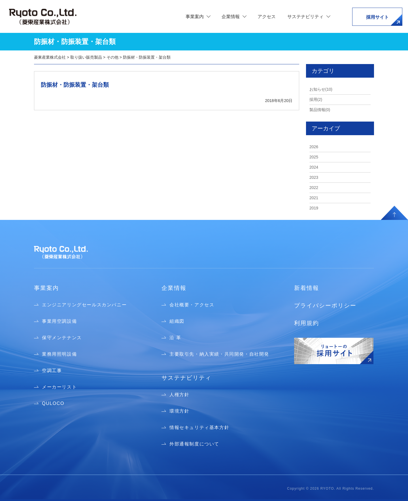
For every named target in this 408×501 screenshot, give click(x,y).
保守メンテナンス (62, 337)
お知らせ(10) (320, 89)
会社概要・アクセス (191, 304)
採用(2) (315, 99)
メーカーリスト (59, 387)
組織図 (176, 321)
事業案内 (46, 288)
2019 (313, 208)
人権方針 (179, 394)
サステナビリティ (186, 378)
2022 (313, 187)
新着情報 (306, 288)
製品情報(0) (319, 109)
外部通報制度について (194, 443)
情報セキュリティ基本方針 (199, 427)
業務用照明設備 (59, 354)
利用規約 (306, 323)
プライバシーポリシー (325, 305)
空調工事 (52, 370)
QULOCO (53, 403)
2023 (313, 177)
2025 (313, 157)
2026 (313, 147)
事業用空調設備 (59, 321)
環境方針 (179, 411)
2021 (313, 198)
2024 (313, 167)
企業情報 (174, 288)
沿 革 (175, 337)
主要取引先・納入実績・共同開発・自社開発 (219, 354)
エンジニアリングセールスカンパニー (84, 304)
